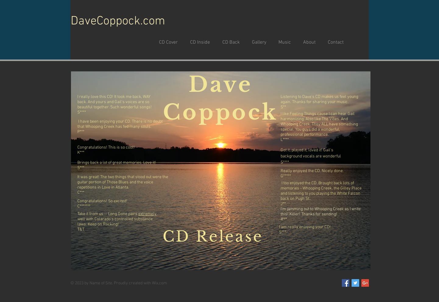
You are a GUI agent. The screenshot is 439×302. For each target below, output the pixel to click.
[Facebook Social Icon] (345, 283)
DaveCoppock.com (118, 21)
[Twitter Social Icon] (355, 283)
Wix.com (159, 283)
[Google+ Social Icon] (365, 283)
